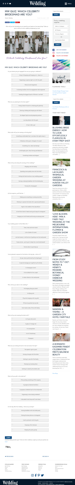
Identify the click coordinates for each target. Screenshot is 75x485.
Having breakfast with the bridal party (30, 408)
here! (6, 439)
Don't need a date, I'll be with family (31, 305)
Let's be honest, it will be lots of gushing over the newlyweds (30, 235)
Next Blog (44, 454)
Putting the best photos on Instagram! (30, 413)
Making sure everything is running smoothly (31, 195)
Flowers (6, 467)
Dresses (6, 465)
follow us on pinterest (62, 53)
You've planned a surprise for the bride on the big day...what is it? (24, 252)
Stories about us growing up (31, 244)
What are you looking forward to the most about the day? (22, 343)
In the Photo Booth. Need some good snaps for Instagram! (30, 209)
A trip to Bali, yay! (30, 123)
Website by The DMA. (68, 479)
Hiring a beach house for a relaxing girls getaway (31, 103)
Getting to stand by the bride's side (31, 366)
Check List (40, 466)
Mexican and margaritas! (31, 82)
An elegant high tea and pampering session (30, 113)
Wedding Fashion (25, 465)
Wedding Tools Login (58, 463)
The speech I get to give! (31, 347)
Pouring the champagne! (31, 184)
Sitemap (39, 481)
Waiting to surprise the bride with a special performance (31, 199)
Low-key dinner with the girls (30, 118)
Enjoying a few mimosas (31, 423)
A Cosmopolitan (31, 326)
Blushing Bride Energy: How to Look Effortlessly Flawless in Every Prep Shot (61, 132)
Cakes (6, 466)
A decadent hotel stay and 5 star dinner (31, 397)
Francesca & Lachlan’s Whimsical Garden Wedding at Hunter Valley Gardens (60, 175)
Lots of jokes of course (30, 230)
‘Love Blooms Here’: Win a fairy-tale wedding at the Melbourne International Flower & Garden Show (61, 221)
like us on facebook (61, 47)
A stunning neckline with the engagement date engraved (31, 87)
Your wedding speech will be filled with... (18, 221)
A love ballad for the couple (31, 270)
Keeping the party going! (31, 427)
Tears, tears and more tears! (31, 225)
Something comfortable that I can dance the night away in (30, 134)
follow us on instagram (62, 50)
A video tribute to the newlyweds (30, 275)
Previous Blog (9, 454)
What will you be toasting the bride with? (18, 313)
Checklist (55, 89)
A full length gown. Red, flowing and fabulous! (30, 148)
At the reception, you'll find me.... (16, 191)
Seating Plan (40, 463)
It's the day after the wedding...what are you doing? (21, 404)
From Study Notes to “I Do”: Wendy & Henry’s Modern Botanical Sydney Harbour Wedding (61, 268)
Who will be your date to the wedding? (18, 282)
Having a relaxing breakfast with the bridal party (31, 179)
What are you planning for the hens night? (18, 99)
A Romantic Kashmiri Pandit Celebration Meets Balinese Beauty (61, 347)
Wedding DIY (24, 467)
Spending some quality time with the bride (30, 169)
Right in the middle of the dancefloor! (30, 204)
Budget (39, 467)
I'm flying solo (30, 291)
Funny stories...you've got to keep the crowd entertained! (30, 240)
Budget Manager (61, 89)
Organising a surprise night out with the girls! (30, 78)
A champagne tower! (31, 265)
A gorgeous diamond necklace (30, 382)
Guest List (40, 465)
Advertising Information (59, 466)
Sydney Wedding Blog (59, 482)
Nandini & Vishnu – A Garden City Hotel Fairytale (61, 311)
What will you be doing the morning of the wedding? (21, 160)
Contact (56, 467)
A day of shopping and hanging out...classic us (30, 73)
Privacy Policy (45, 481)
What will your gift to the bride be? (17, 374)
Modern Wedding (10, 481)
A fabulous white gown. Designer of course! (31, 139)
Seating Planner (58, 90)
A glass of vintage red (30, 321)
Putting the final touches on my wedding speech (31, 174)
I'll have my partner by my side (30, 301)
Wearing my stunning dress (30, 362)
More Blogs (55, 371)
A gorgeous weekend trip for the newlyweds (31, 387)
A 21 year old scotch (31, 317)
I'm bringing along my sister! (31, 286)
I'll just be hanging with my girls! (31, 296)
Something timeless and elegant (31, 153)
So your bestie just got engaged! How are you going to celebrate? (24, 69)
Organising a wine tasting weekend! (31, 392)
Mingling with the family (31, 164)
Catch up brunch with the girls (30, 418)
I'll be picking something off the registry (31, 378)
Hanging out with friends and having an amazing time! (30, 214)
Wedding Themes (25, 466)
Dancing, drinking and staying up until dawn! (31, 108)
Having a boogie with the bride (31, 352)
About (56, 465)
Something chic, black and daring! (30, 143)
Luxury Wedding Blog (50, 482)
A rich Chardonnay (30, 331)
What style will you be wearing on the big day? (20, 130)
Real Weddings (7, 463)
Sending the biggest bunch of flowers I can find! (31, 92)
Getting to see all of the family (30, 357)
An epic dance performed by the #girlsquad (31, 256)
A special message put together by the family (30, 260)
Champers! (30, 336)
